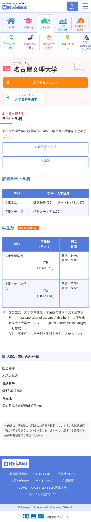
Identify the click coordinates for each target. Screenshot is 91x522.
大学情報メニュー (45, 82)
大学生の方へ (67, 473)
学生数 (45, 160)
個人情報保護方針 (40, 494)
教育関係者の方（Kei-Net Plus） (31, 473)
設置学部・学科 (45, 146)
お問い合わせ (20, 480)
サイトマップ (44, 480)
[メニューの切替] (85, 6)
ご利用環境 (66, 480)
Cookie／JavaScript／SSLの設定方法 (43, 487)
